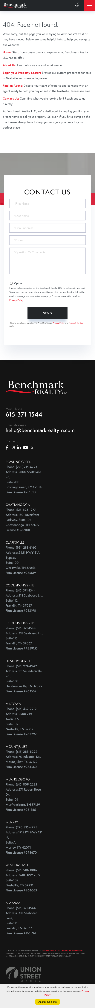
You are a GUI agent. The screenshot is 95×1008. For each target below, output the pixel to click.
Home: (7, 52)
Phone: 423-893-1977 (21, 510)
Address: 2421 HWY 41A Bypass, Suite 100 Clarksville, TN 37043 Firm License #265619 (23, 562)
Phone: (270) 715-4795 (21, 827)
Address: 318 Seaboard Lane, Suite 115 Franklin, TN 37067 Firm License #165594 (21, 923)
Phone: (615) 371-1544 (21, 590)
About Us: (9, 65)
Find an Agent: (13, 86)
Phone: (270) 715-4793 (21, 467)
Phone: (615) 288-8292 (21, 752)
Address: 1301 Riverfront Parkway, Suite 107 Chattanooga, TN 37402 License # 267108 (22, 522)
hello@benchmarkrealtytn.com (40, 430)
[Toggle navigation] (89, 5)
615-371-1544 (24, 414)
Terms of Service (76, 323)
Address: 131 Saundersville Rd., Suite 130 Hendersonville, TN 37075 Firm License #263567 (24, 681)
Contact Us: (11, 98)
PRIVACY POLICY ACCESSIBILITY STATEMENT (62, 950)
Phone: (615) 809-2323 (21, 784)
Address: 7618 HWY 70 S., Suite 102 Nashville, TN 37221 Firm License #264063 (24, 883)
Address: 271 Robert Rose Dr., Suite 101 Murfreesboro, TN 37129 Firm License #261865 (23, 799)
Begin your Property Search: (22, 73)
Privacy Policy (16, 300)
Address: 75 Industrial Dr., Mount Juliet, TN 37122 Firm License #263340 (23, 762)
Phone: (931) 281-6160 (21, 547)
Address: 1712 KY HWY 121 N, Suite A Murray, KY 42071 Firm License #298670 (24, 842)
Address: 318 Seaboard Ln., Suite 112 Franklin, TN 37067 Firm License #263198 (24, 603)
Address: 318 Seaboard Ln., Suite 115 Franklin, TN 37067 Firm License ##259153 (24, 641)
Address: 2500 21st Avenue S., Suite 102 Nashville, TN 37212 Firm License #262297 (21, 724)
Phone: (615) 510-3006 (21, 870)
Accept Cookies (47, 1001)
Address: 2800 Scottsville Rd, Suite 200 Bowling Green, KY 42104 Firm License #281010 (24, 482)
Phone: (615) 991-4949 (21, 666)
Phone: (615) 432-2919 (21, 709)
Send (47, 313)
